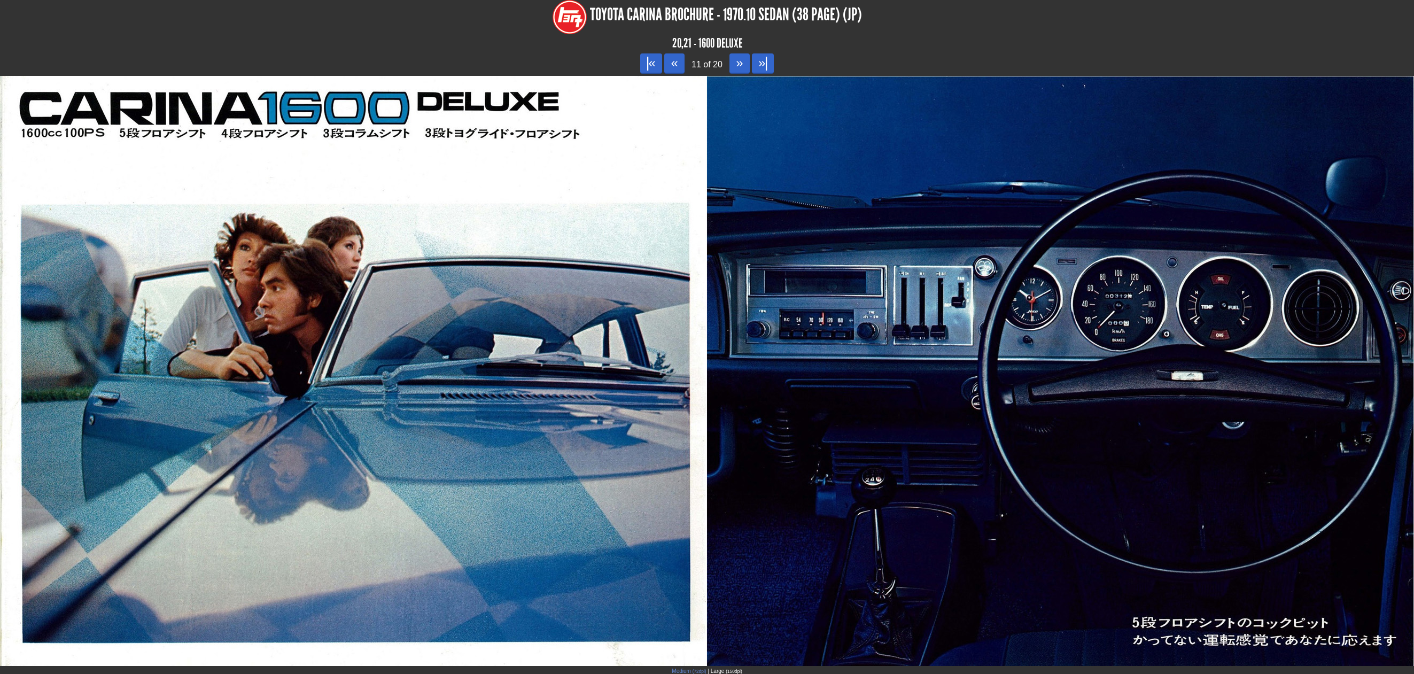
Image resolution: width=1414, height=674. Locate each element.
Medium (689, 671)
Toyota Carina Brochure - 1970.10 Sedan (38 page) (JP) (726, 14)
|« (651, 63)
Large (726, 671)
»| (762, 63)
